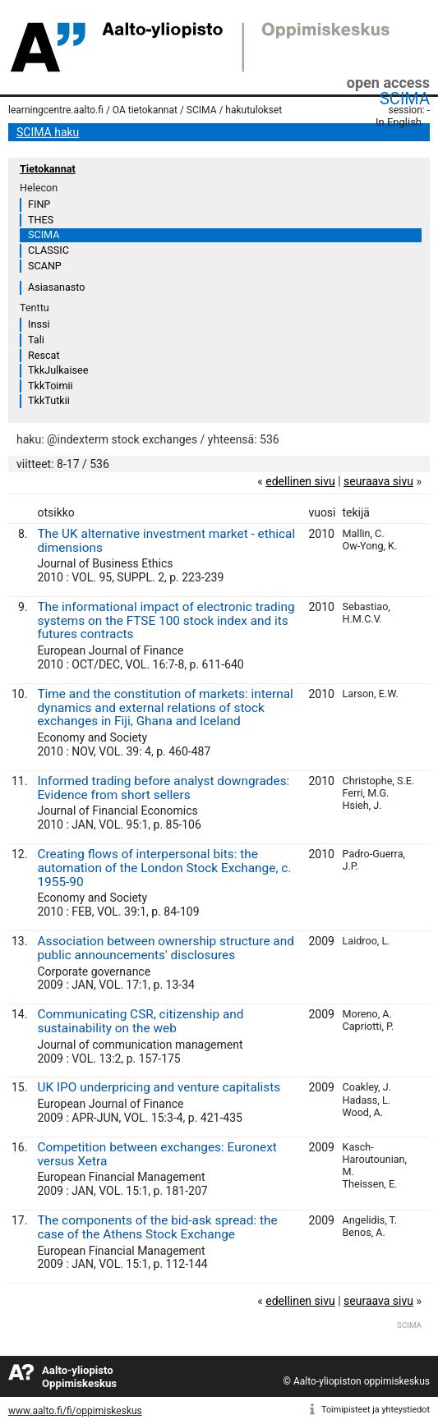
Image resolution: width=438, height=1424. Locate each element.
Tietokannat (48, 169)
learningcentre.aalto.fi (56, 110)
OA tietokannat (145, 110)
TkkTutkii (49, 400)
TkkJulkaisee (58, 370)
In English (399, 122)
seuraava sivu (378, 481)
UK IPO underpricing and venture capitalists (158, 1087)
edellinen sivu (299, 481)
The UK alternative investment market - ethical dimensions (166, 540)
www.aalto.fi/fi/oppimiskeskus (75, 1411)
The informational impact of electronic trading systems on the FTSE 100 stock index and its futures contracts (165, 620)
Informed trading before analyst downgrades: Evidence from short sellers (163, 788)
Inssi (38, 324)
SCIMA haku (47, 132)
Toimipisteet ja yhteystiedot (375, 1409)
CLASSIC (48, 250)
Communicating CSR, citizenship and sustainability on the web (140, 1021)
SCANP (45, 266)
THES (40, 220)
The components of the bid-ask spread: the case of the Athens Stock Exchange (157, 1227)
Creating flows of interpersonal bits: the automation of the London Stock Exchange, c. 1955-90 (164, 868)
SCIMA (405, 98)
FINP (39, 204)
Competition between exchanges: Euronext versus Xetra (156, 1154)
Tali (36, 339)
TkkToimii (50, 385)
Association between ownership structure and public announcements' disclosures (165, 948)
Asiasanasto (56, 287)
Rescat (44, 355)
